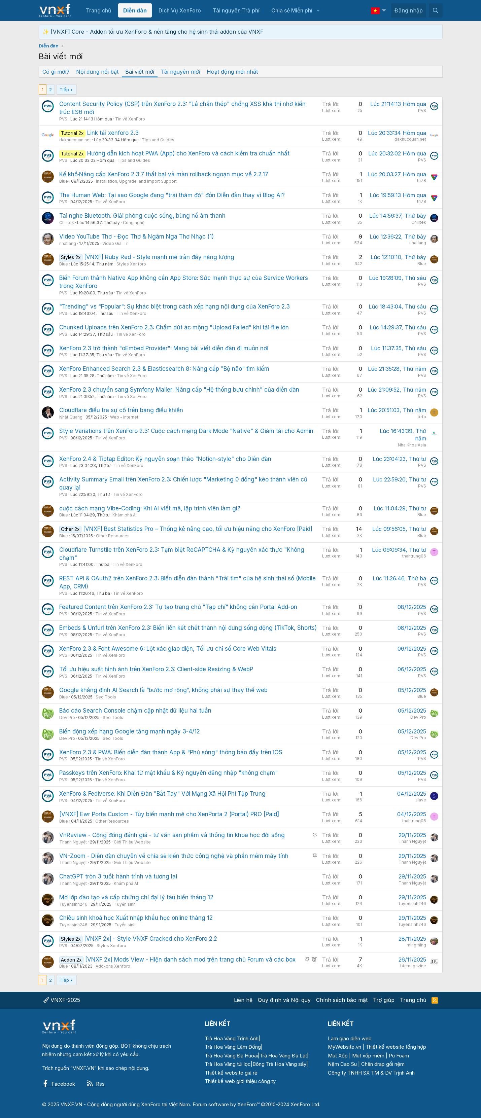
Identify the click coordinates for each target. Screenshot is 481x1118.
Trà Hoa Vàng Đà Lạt (283, 1055)
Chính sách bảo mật (342, 1000)
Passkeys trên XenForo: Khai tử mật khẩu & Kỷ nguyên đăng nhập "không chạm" (168, 772)
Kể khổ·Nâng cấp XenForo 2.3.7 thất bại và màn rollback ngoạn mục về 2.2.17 (163, 174)
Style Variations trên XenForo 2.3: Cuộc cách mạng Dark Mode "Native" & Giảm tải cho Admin (186, 431)
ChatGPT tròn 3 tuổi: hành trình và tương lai (118, 876)
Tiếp (64, 89)
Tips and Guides (158, 139)
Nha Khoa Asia (412, 444)
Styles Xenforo (131, 263)
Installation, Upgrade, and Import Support (136, 181)
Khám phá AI (124, 514)
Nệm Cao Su (342, 1064)
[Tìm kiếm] (436, 10)
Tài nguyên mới (180, 71)
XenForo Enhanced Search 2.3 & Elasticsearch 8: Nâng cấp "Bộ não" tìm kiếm (164, 368)
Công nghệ (133, 222)
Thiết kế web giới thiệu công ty (240, 1081)
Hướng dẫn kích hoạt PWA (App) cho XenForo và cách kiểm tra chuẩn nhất (188, 153)
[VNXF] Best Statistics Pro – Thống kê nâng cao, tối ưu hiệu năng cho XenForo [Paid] (197, 529)
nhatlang (67, 243)
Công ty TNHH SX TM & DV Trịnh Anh (371, 1073)
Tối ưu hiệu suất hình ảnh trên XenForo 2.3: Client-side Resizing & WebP (156, 669)
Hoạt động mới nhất (232, 71)
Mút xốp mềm (368, 1055)
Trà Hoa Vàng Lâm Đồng (233, 1047)
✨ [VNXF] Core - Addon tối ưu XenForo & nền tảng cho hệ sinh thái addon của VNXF (153, 31)
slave (420, 799)
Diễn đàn (135, 10)
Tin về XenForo (130, 118)
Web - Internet (124, 417)
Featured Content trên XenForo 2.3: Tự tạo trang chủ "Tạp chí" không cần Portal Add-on (178, 607)
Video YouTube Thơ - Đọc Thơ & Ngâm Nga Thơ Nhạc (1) (136, 236)
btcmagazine (413, 965)
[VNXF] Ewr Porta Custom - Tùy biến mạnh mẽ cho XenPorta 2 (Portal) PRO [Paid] (169, 814)
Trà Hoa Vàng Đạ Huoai (231, 1055)
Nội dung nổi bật (97, 71)
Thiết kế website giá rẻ (231, 1073)
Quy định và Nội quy (284, 1000)
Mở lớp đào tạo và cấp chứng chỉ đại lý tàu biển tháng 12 (136, 897)
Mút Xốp (338, 1055)
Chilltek (66, 222)
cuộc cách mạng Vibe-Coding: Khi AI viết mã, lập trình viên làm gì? (149, 508)
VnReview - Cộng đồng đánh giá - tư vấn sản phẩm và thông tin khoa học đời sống (172, 835)
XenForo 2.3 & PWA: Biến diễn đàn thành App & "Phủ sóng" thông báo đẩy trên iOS (170, 752)
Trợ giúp (383, 1000)
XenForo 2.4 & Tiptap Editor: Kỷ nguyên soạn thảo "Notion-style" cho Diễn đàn (165, 459)
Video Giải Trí (115, 243)
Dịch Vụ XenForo (180, 10)
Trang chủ (98, 10)
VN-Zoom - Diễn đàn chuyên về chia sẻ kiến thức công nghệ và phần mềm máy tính (173, 856)
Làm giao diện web (350, 1038)
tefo (422, 416)
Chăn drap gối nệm (383, 1064)
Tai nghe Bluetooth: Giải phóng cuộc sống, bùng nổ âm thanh (142, 215)
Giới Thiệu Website (132, 841)
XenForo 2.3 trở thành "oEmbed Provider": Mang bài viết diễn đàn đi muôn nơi (163, 348)
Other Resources (113, 535)
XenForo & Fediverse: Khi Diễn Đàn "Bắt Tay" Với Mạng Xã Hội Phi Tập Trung (162, 793)
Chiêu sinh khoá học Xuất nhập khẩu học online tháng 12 (136, 917)
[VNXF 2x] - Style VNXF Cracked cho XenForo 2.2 (150, 938)
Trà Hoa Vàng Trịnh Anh (232, 1038)
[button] (318, 10)
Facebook (58, 1084)
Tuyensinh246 (73, 904)
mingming (416, 944)
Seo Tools (106, 696)
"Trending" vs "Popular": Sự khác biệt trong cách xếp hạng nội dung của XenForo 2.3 (174, 306)
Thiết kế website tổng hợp (396, 1047)
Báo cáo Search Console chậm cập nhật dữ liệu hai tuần (135, 710)
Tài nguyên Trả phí (236, 10)
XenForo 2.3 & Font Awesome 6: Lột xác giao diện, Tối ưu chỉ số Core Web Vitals (167, 648)
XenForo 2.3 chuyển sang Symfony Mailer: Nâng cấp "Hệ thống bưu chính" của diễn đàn (179, 389)
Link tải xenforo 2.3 (113, 133)
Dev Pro (67, 717)
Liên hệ (243, 1000)
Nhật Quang (70, 417)
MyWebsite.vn (344, 1047)
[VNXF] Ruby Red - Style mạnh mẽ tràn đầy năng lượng (159, 257)
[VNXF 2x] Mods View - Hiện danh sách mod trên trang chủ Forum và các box (190, 959)
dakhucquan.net (75, 139)
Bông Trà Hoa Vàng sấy (279, 1064)
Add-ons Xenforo (113, 966)
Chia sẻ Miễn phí (291, 10)
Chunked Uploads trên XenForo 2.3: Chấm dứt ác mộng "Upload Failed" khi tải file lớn (174, 327)
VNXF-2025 (61, 1000)
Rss (96, 1084)
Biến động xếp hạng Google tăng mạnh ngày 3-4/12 (129, 731)
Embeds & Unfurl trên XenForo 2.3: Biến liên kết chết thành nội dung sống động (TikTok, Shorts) (188, 627)
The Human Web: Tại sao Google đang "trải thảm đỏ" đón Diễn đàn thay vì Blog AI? (172, 195)
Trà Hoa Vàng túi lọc (228, 1064)
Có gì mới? (55, 71)
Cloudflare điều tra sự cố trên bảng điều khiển (121, 410)
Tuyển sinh (125, 904)
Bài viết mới (139, 71)
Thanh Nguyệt (73, 841)
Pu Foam (399, 1055)
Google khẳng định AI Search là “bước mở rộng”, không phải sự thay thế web (163, 690)
